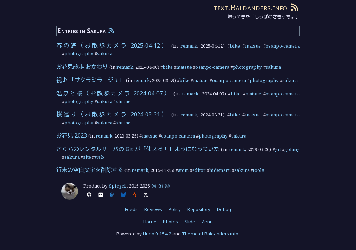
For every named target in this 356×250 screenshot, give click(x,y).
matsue (253, 46)
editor (199, 170)
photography (79, 53)
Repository (198, 209)
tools (258, 170)
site (87, 157)
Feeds (131, 209)
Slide (190, 221)
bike (235, 46)
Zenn (207, 221)
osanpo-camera (283, 46)
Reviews (153, 209)
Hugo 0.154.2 (157, 234)
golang (292, 149)
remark (188, 46)
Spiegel (117, 186)
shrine (123, 101)
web (99, 157)
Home (149, 221)
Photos (170, 221)
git (278, 149)
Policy (175, 209)
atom (183, 170)
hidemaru (220, 170)
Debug (224, 209)
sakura (104, 53)
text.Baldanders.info (250, 7)
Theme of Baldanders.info (210, 234)
